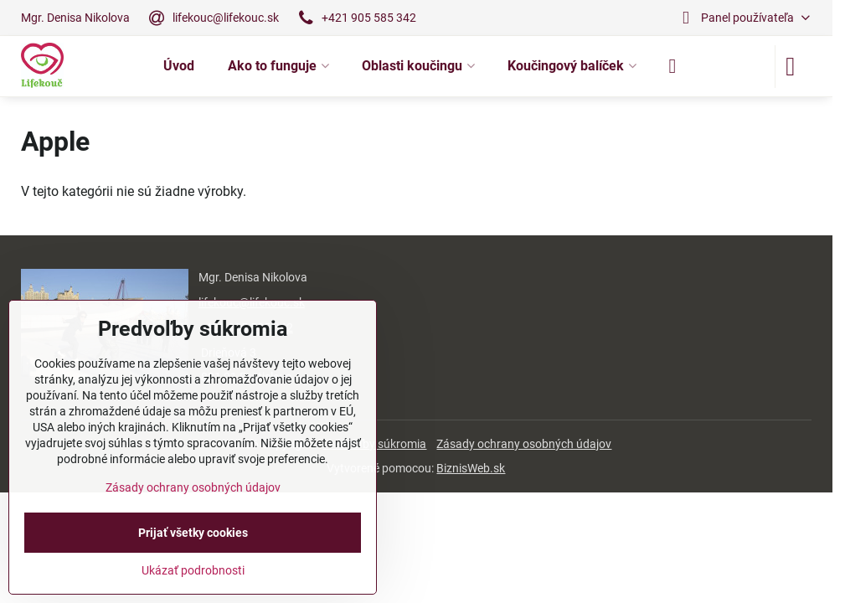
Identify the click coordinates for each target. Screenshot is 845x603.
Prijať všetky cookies (193, 532)
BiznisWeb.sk (470, 468)
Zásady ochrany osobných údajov (523, 444)
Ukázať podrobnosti (193, 570)
